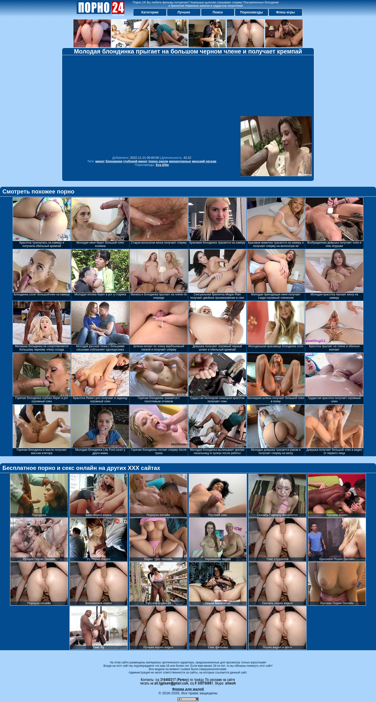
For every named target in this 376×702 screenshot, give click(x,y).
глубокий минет (135, 161)
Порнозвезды (251, 12)
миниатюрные (180, 161)
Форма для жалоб (188, 689)
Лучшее (183, 12)
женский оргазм (204, 161)
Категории (150, 12)
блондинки (114, 161)
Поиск (218, 12)
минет (100, 161)
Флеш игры (285, 12)
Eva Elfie (162, 165)
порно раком (158, 161)
